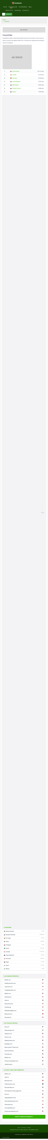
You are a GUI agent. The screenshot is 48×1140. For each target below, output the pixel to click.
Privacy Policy (5, 1137)
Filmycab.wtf (24, 1017)
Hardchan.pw (24, 997)
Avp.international (24, 1050)
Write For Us (9, 10)
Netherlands (14, 85)
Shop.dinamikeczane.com (24, 1101)
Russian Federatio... (24, 934)
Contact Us (25, 10)
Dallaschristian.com (24, 1040)
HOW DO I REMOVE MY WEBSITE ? (24, 1116)
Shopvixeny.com (24, 1003)
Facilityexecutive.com (24, 983)
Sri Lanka (24, 938)
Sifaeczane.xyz (24, 1104)
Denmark (24, 958)
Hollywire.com (24, 1033)
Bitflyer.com (24, 993)
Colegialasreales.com (24, 990)
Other (24, 941)
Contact (29, 1127)
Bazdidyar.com (24, 1044)
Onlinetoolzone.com (24, 1084)
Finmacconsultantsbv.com (24, 1061)
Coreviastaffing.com (24, 1108)
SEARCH (8, 14)
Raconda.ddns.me (24, 1087)
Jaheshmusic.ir (24, 1064)
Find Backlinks (23, 7)
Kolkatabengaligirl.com (24, 1010)
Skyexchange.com (24, 1030)
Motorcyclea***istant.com (24, 1047)
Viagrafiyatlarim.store (24, 1097)
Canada (13, 74)
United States (14, 71)
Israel (24, 965)
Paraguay (24, 945)
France (13, 91)
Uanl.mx (24, 1000)
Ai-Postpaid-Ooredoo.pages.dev (24, 1091)
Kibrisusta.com (24, 1014)
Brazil (24, 948)
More (42, 512)
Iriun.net (24, 1094)
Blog (30, 7)
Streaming (18, 10)
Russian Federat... (15, 88)
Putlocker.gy (24, 1007)
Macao (24, 969)
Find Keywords (13, 7)
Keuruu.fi (24, 1027)
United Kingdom (15, 81)
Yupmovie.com (24, 986)
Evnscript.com (24, 1054)
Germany (13, 78)
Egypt (24, 962)
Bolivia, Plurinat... (24, 931)
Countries (23, 1127)
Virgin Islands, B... (24, 955)
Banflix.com (24, 980)
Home (5, 7)
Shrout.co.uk (24, 1037)
